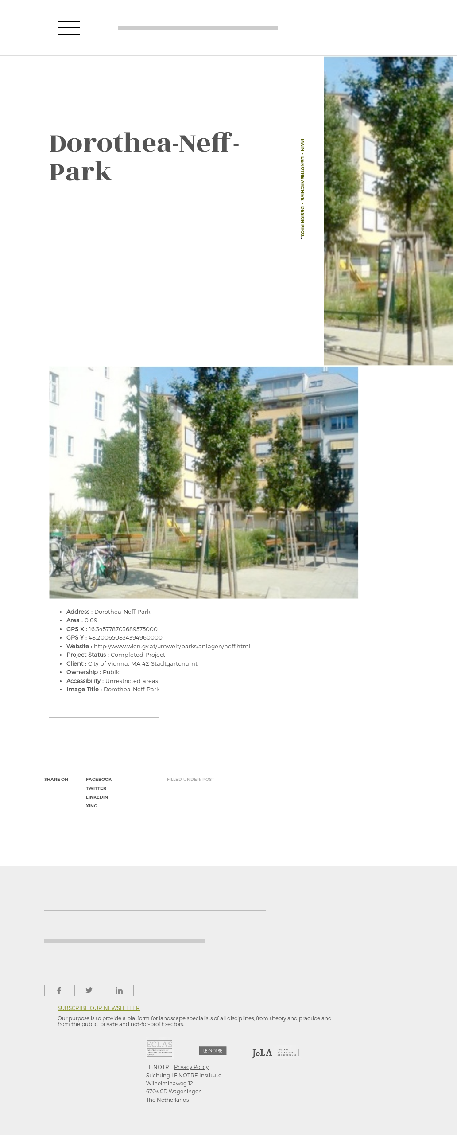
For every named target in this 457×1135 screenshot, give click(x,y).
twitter (96, 788)
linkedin (97, 797)
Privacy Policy (191, 1067)
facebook (99, 779)
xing (91, 806)
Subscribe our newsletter (99, 1008)
